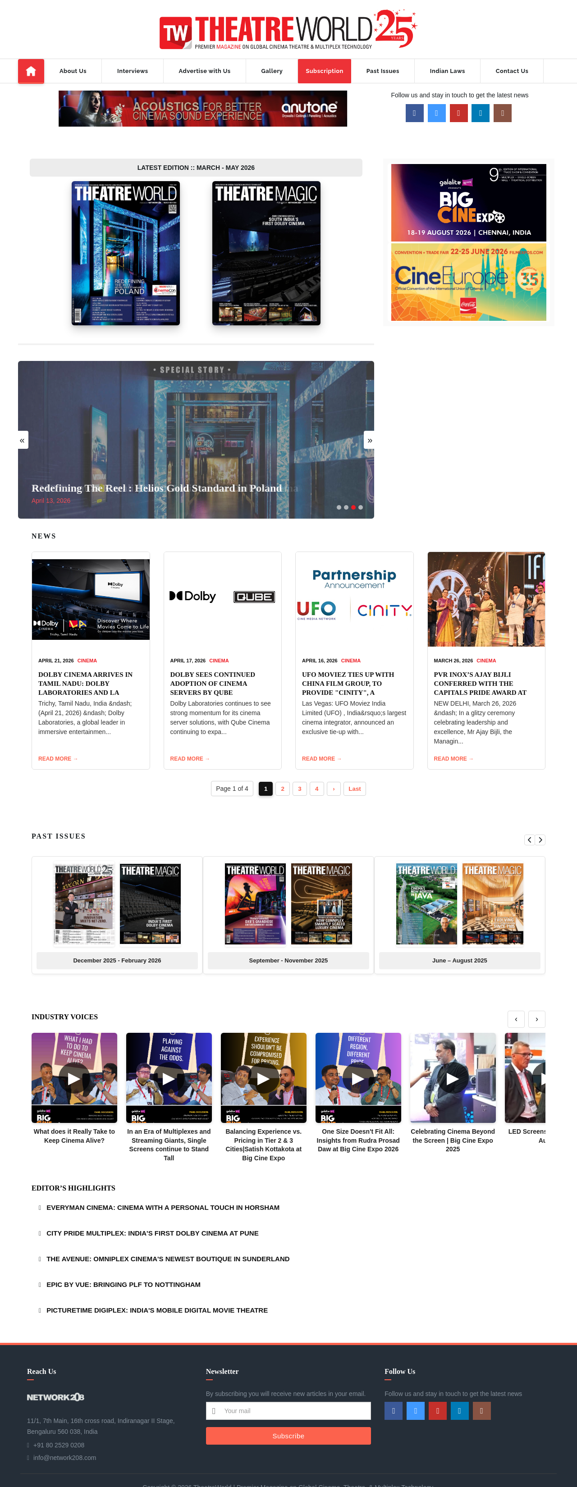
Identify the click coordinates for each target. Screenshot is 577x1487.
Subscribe (288, 1410)
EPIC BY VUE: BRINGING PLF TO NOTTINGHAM (123, 1259)
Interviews (132, 71)
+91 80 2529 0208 (58, 1419)
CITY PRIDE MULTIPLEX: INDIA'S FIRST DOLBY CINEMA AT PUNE (152, 1208)
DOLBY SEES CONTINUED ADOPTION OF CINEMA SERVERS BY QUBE (213, 658)
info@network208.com (64, 1432)
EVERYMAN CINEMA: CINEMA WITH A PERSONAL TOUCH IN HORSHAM (162, 1182)
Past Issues (382, 71)
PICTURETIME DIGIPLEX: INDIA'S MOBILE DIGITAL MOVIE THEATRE (157, 1285)
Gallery (272, 71)
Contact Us (512, 71)
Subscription (324, 71)
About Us (73, 71)
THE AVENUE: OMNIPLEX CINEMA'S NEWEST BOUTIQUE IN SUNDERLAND (167, 1233)
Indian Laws (447, 71)
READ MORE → (58, 733)
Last (357, 763)
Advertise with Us (205, 71)
